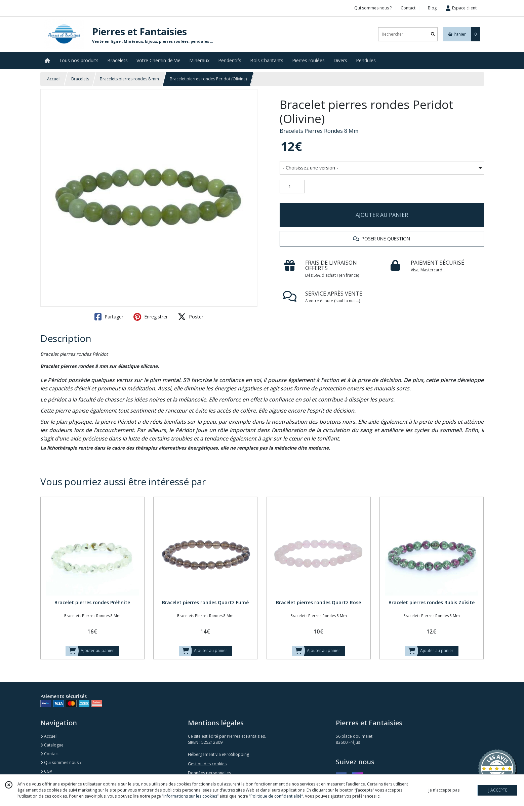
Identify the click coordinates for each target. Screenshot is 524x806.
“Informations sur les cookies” (190, 796)
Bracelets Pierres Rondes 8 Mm (319, 131)
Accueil (54, 79)
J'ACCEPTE (497, 790)
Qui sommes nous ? (60, 762)
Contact (408, 8)
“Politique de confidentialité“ (276, 796)
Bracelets (80, 79)
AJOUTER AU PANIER (382, 215)
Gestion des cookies (207, 764)
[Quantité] (292, 186)
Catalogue (52, 745)
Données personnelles (209, 773)
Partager (108, 317)
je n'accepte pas (444, 790)
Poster (190, 317)
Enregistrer (150, 317)
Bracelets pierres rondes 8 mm (129, 79)
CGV (46, 771)
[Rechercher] (433, 34)
